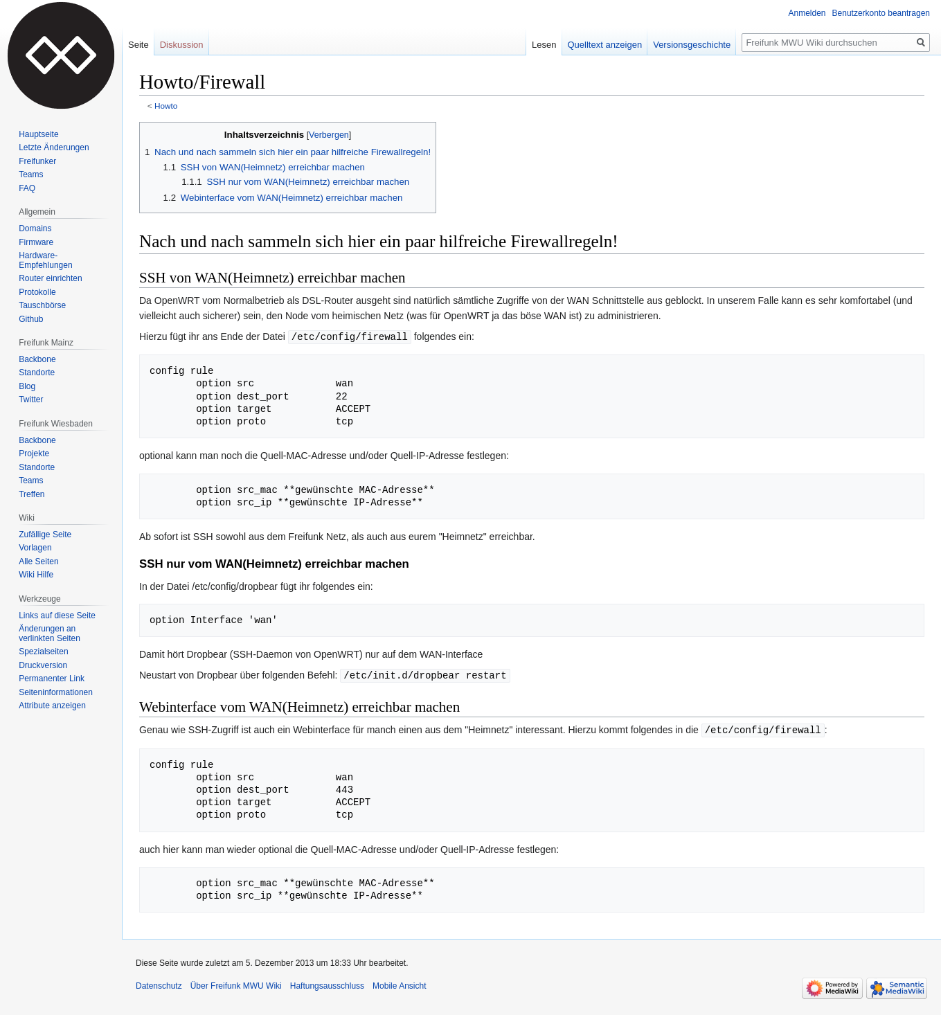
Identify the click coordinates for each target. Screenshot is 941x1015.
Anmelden (807, 13)
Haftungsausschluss (327, 984)
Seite (138, 44)
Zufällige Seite (45, 534)
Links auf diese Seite (57, 615)
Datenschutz (159, 984)
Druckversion (43, 665)
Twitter (31, 399)
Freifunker (37, 161)
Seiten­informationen (56, 692)
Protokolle (37, 292)
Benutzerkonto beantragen (881, 13)
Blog (27, 386)
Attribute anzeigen (52, 705)
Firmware (36, 242)
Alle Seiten (38, 561)
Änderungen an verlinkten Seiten (49, 633)
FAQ (27, 188)
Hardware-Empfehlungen (45, 260)
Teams (31, 174)
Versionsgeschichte (692, 44)
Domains (35, 228)
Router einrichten (50, 278)
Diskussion (182, 44)
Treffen (31, 494)
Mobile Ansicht (399, 984)
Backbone (37, 359)
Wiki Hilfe (36, 575)
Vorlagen (35, 548)
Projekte (34, 453)
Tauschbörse (42, 305)
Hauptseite (38, 134)
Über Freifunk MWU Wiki (236, 984)
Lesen (544, 44)
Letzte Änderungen (54, 147)
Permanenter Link (51, 678)
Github (31, 319)
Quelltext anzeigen (605, 44)
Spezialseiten (43, 651)
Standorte (37, 372)
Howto (165, 105)
